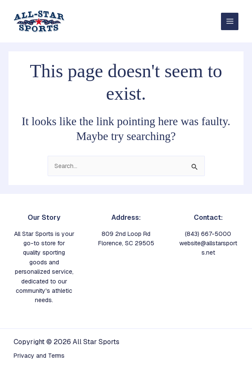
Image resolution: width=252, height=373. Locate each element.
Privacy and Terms (39, 355)
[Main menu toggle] (229, 21)
